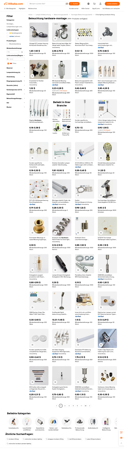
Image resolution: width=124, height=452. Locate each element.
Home (30, 14)
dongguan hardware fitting (54, 439)
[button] (67, 3)
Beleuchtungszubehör (61, 14)
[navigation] (15, 210)
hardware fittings (13, 439)
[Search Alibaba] (47, 4)
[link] (121, 432)
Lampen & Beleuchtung (43, 14)
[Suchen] (74, 3)
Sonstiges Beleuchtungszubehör (81, 14)
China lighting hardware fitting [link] (105, 14)
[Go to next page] (90, 406)
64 (85, 405)
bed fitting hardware (74, 439)
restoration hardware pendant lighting (19, 443)
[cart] (94, 4)
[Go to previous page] (56, 406)
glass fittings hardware (93, 439)
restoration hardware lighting (32, 439)
